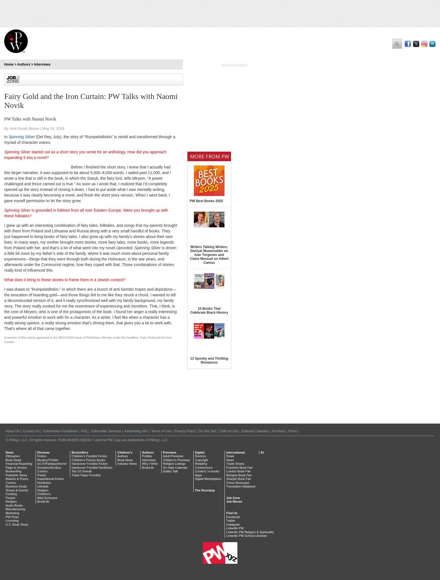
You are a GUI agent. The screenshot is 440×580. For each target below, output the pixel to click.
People (10, 498)
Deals (230, 456)
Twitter (230, 520)
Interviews (42, 64)
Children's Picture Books (88, 460)
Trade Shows (235, 463)
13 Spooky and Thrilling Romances (209, 360)
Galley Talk (170, 471)
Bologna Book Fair (239, 475)
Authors (23, 64)
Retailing (201, 463)
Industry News (127, 463)
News (10, 452)
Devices (200, 456)
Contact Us (31, 431)
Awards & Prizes (17, 478)
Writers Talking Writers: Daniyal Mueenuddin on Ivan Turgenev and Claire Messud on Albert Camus (209, 255)
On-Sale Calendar (175, 467)
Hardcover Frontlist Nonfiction (92, 467)
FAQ (84, 431)
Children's (44, 494)
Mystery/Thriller (47, 460)
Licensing (12, 520)
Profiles (147, 456)
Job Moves (234, 501)
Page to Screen (16, 467)
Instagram (233, 524)
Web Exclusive (47, 498)
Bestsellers (80, 452)
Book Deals (13, 460)
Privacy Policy (184, 431)
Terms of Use (161, 431)
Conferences (203, 467)
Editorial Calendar (255, 431)
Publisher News (16, 475)
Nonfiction (44, 482)
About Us (12, 431)
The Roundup (205, 490)
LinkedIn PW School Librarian (246, 535)
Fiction (41, 456)
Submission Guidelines (60, 431)
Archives (278, 431)
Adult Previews (173, 456)
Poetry (41, 475)
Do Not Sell (207, 431)
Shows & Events (17, 490)
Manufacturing (15, 509)
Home (8, 64)
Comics (11, 482)
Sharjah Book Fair (238, 478)
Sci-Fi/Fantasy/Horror (52, 463)
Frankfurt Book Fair (239, 467)
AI (262, 452)
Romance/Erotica (49, 467)
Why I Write (150, 463)
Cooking (11, 494)
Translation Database (240, 486)
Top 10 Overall (81, 471)
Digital (200, 452)
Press (292, 431)
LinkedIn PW (235, 528)
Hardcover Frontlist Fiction (89, 463)
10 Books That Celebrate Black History (209, 311)
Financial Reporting (19, 463)
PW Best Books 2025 (206, 201)
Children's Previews (176, 460)
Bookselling (13, 471)
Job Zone (233, 498)
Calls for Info (228, 431)
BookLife (43, 501)
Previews (170, 452)
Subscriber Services (106, 431)
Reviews (43, 452)
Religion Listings (174, 463)
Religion (11, 501)
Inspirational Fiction (50, 478)
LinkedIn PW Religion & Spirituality (250, 532)
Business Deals (16, 486)
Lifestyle (43, 486)
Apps (198, 475)
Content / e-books (207, 471)
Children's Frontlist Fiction (89, 456)
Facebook (233, 517)
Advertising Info (136, 431)
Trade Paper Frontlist (86, 475)
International (235, 452)
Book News (125, 460)
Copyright (201, 460)
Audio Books (14, 505)
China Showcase (237, 482)
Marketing (12, 513)
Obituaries (13, 456)
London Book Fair (238, 471)
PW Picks (12, 517)
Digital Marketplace (208, 478)
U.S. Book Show (17, 524)
